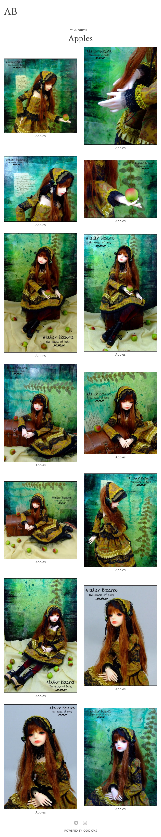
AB (10, 12)
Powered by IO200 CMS (80, 830)
